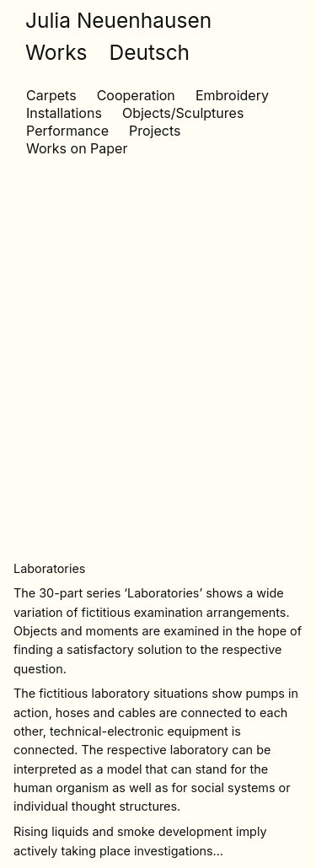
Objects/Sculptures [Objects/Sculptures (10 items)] (183, 112)
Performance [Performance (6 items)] (67, 130)
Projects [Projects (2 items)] (154, 130)
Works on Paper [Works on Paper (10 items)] (76, 148)
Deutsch (150, 52)
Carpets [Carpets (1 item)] (51, 95)
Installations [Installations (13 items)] (64, 112)
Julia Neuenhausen (118, 20)
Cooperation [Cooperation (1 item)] (136, 95)
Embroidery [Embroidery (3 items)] (232, 95)
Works (56, 52)
